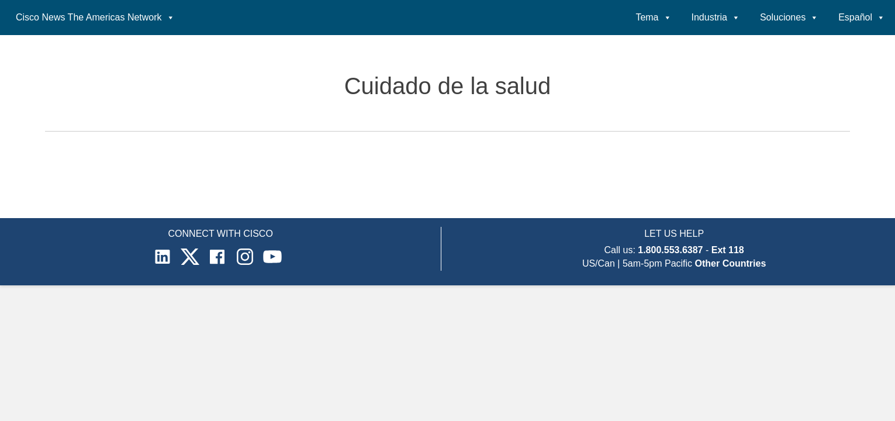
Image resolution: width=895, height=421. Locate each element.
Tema (653, 17)
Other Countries (730, 263)
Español (861, 17)
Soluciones (789, 17)
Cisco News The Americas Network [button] (95, 17)
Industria (716, 17)
